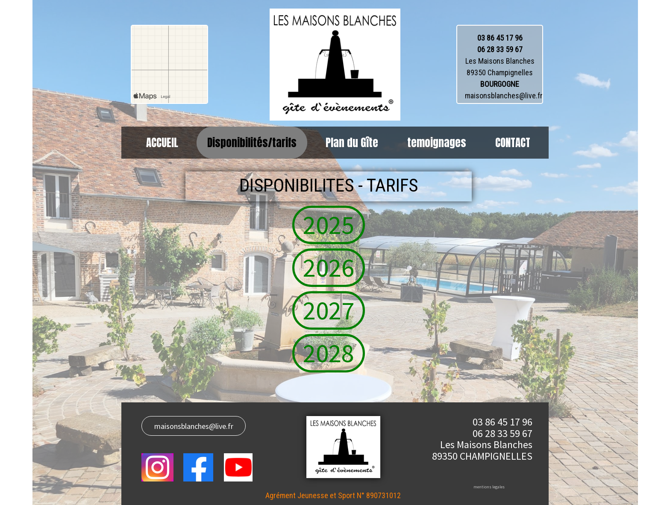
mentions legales (489, 487)
